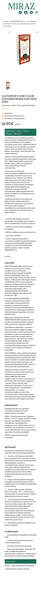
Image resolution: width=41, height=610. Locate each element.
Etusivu (5, 21)
